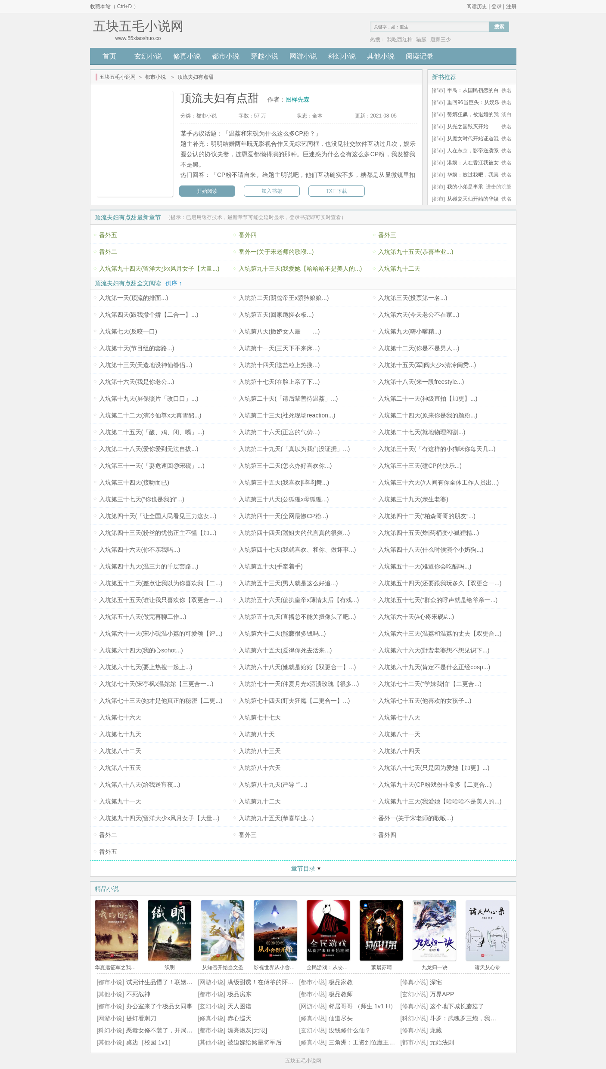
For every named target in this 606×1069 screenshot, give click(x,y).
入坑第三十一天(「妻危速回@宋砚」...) (152, 465)
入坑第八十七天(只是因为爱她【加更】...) (434, 767)
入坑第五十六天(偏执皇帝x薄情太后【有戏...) (299, 599)
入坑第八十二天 (120, 751)
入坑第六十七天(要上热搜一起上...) (146, 667)
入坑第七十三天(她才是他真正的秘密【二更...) (161, 700)
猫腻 (421, 40)
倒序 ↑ (173, 283)
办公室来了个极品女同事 (159, 1006)
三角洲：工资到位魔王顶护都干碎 (374, 1042)
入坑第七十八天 (399, 717)
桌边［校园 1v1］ (150, 1042)
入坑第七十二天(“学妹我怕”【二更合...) (430, 683)
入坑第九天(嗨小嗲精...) (409, 331)
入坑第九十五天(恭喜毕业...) (416, 251)
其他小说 (381, 56)
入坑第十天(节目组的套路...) (136, 348)
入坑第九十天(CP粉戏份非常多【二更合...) (435, 784)
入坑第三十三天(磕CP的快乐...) (420, 465)
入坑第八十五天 (120, 767)
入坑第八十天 (257, 734)
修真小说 (187, 56)
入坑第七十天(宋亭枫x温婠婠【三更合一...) (156, 683)
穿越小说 (264, 56)
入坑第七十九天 (120, 734)
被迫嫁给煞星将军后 (254, 1042)
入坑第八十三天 (260, 751)
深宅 (436, 982)
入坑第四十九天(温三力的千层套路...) (149, 566)
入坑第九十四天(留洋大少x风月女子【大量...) (159, 268)
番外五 (108, 235)
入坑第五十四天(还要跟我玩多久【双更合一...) (440, 583)
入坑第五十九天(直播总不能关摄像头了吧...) (297, 616)
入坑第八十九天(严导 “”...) (273, 784)
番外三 (387, 235)
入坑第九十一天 (120, 801)
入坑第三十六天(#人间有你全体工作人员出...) (438, 482)
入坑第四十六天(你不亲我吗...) (139, 549)
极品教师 (341, 994)
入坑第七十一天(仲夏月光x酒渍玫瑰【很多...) (299, 683)
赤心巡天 (239, 1018)
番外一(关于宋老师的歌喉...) (276, 251)
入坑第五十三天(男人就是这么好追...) (288, 583)
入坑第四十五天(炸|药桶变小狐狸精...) (428, 532)
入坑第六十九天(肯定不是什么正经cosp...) (434, 667)
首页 (109, 56)
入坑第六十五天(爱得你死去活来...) (285, 650)
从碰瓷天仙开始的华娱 (473, 199)
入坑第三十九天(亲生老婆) (413, 499)
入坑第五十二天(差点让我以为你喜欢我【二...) (161, 583)
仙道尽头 (341, 1018)
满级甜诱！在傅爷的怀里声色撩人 (272, 982)
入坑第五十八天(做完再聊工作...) (142, 616)
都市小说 (225, 56)
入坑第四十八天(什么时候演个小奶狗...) (431, 549)
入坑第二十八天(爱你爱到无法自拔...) (149, 448)
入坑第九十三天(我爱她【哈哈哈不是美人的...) (300, 268)
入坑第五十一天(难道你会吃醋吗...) (425, 566)
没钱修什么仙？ (350, 1030)
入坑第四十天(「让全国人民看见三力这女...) (158, 516)
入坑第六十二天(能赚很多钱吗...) (282, 633)
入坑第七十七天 (260, 717)
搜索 (499, 27)
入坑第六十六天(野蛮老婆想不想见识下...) (434, 650)
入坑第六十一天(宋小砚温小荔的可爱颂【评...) (161, 633)
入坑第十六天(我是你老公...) (136, 381)
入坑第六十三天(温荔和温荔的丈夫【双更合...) (440, 633)
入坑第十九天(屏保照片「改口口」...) (149, 398)
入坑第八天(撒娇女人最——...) (279, 331)
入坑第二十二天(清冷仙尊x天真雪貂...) (150, 415)
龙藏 (436, 1030)
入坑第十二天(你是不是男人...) (419, 348)
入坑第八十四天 (399, 751)
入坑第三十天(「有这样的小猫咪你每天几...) (437, 448)
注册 (511, 6)
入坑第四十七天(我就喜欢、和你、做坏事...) (297, 549)
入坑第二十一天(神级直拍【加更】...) (428, 398)
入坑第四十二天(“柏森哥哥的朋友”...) (426, 516)
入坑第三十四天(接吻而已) (134, 482)
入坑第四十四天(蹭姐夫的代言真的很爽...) (294, 532)
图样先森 (298, 99)
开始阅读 (207, 191)
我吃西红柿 (400, 40)
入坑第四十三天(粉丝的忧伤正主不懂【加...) (158, 532)
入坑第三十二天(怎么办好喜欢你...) (285, 465)
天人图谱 (239, 1006)
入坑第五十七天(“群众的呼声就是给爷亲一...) (438, 599)
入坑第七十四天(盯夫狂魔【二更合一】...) (294, 700)
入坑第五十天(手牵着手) (271, 566)
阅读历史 (476, 6)
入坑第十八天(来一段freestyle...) (421, 381)
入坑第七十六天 (120, 717)
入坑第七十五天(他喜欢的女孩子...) (425, 700)
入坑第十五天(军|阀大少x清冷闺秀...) (427, 364)
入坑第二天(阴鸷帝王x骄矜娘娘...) (284, 297)
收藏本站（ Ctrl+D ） (114, 6)
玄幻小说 (148, 56)
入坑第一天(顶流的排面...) (133, 297)
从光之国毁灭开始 (467, 127)
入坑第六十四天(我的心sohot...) (141, 650)
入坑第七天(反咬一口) (128, 331)
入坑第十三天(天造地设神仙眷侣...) (146, 364)
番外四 (248, 235)
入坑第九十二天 (399, 268)
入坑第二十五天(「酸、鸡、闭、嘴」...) (152, 432)
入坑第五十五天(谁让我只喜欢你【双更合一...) (161, 599)
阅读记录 (419, 56)
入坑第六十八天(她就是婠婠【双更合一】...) (297, 667)
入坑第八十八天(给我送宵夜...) (139, 784)
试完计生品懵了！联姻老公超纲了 (171, 982)
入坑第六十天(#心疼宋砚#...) (416, 616)
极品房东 (239, 994)
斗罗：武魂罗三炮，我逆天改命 (472, 1018)
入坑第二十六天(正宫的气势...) (279, 432)
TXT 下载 (337, 191)
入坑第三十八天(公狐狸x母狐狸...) (284, 499)
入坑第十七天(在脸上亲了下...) (279, 381)
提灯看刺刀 (141, 1018)
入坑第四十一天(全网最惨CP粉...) (283, 516)
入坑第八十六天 (260, 767)
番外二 (108, 251)
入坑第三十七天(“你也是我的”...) (141, 499)
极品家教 (341, 982)
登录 (496, 6)
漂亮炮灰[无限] (247, 1030)
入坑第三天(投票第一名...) (413, 297)
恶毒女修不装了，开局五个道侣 (168, 1030)
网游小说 (303, 56)
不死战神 (138, 994)
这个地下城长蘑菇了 (457, 1006)
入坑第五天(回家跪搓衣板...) (276, 314)
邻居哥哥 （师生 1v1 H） (362, 1006)
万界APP (442, 994)
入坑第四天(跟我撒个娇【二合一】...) (149, 314)
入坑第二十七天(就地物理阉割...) (422, 432)
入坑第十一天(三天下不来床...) (279, 348)
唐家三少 (440, 40)
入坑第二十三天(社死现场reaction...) (287, 415)
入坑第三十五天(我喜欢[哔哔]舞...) (284, 482)
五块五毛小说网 (117, 77)
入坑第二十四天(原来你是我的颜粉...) (428, 415)
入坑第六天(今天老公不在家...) (419, 314)
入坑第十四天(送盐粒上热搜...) (279, 364)
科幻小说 (342, 56)
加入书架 (271, 191)
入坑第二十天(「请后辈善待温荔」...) (288, 398)
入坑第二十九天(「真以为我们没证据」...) (294, 448)
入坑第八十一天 (399, 734)
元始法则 (442, 1042)
